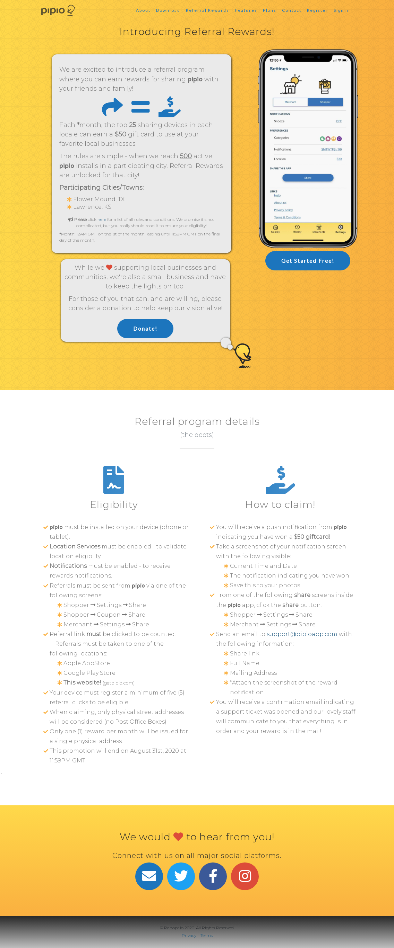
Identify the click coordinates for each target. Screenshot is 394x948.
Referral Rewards (207, 10)
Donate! (145, 328)
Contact (291, 10)
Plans (269, 10)
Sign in (342, 10)
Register (317, 10)
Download (168, 10)
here (101, 219)
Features (246, 10)
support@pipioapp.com (302, 634)
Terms (206, 935)
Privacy (189, 935)
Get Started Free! (307, 260)
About (143, 10)
